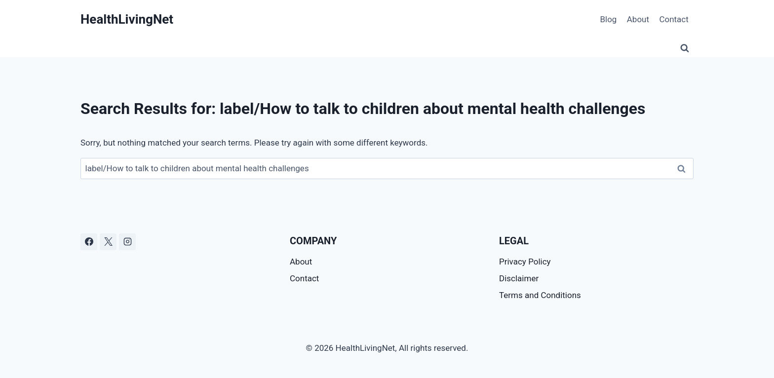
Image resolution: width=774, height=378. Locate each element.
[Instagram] (127, 241)
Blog (608, 19)
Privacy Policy (525, 261)
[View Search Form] (685, 48)
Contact (673, 19)
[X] (108, 241)
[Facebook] (88, 241)
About (638, 19)
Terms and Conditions (540, 295)
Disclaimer (519, 278)
